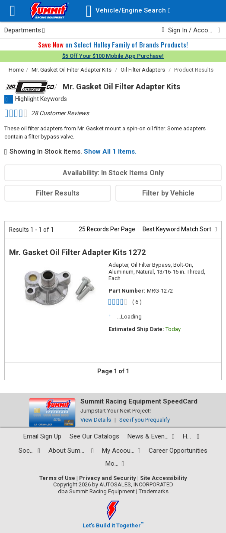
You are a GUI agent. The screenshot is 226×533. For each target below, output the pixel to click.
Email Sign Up (42, 436)
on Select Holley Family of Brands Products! (113, 44)
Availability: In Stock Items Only (113, 173)
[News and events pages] (151, 437)
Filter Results (58, 193)
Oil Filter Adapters (143, 69)
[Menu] (13, 11)
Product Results (193, 69)
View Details (95, 419)
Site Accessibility (163, 478)
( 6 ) (137, 302)
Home (16, 69)
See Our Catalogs (94, 436)
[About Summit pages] (71, 451)
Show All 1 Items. (110, 151)
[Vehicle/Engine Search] (128, 11)
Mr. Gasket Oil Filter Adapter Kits (71, 69)
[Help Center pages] (191, 437)
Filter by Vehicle (168, 193)
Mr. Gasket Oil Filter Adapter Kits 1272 (77, 252)
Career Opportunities (178, 450)
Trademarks (154, 491)
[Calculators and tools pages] (114, 464)
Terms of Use (57, 478)
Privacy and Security (107, 478)
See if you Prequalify (144, 419)
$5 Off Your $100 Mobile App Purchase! (113, 56)
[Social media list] (29, 451)
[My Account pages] (121, 451)
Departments (24, 30)
